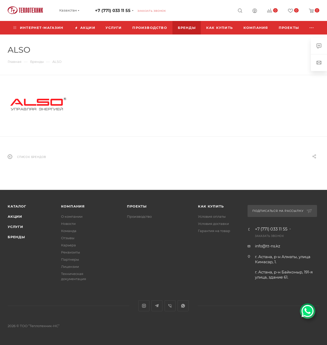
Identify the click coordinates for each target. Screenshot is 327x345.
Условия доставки (213, 224)
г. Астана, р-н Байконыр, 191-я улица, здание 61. (284, 275)
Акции (15, 216)
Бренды (16, 237)
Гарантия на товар (214, 231)
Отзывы (67, 238)
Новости (68, 224)
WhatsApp (183, 305)
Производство (139, 216)
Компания (73, 206)
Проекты (137, 206)
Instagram (143, 305)
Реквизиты (70, 252)
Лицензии (70, 266)
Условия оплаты (212, 216)
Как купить (211, 206)
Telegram (156, 305)
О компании (72, 216)
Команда (68, 231)
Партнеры (70, 259)
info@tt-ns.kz (267, 246)
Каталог (17, 206)
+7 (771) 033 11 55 (113, 10)
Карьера (68, 245)
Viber (170, 305)
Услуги (15, 227)
